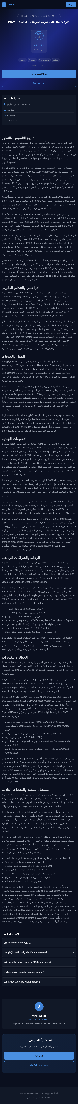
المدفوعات (11, 115)
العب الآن (71, 5)
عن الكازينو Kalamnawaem (18, 104)
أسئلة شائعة (12, 120)
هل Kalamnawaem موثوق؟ (17, 942)
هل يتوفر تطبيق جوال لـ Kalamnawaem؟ (24, 972)
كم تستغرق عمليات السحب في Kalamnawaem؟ (27, 962)
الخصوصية (37, 1098)
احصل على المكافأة (39, 1065)
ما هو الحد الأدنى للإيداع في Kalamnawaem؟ (25, 952)
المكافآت (11, 110)
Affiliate (48, 1098)
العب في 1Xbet (38, 74)
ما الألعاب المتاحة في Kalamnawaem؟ (23, 982)
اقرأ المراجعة (39, 83)
